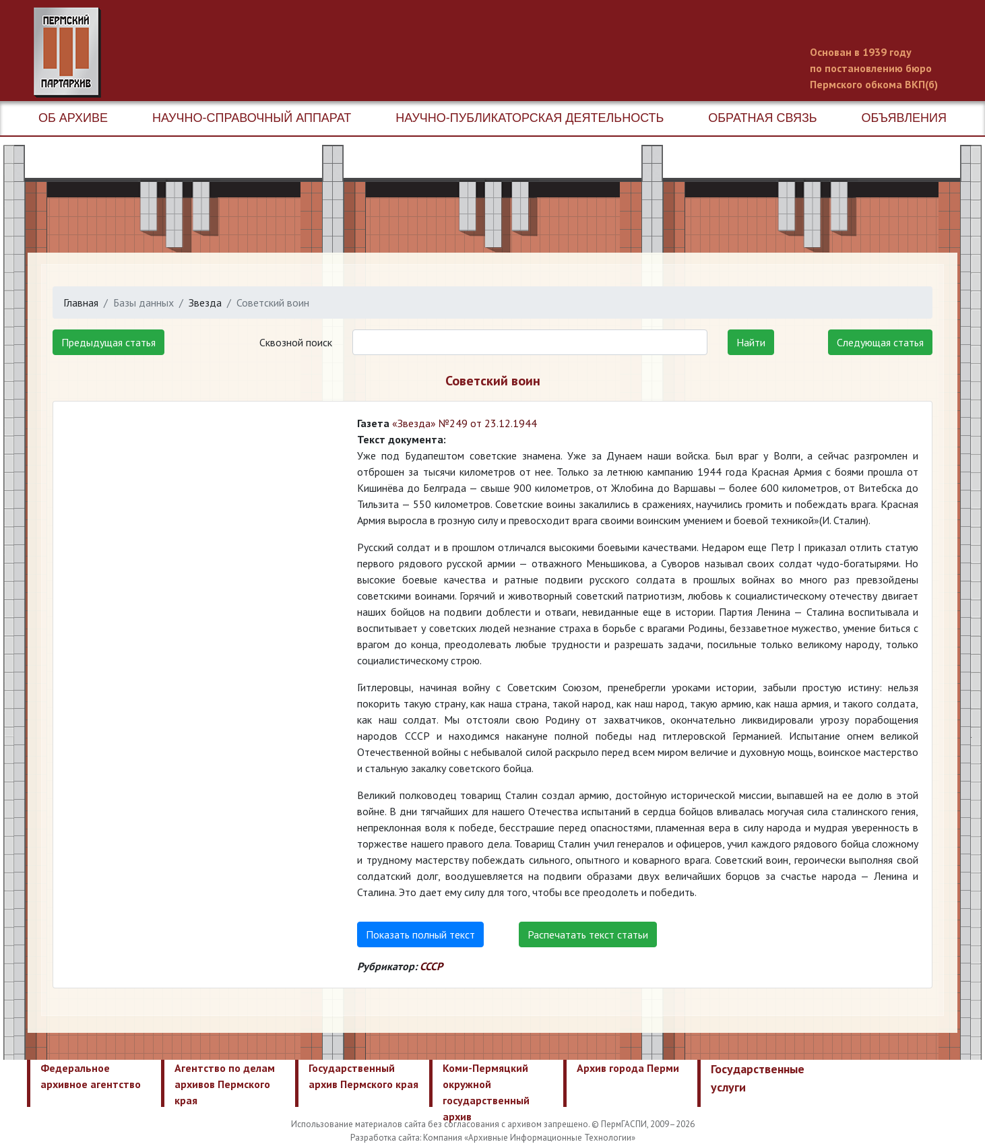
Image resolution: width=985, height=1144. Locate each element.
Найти (750, 342)
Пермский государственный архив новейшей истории (286, 52)
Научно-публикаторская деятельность (529, 118)
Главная (80, 302)
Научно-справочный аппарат (251, 118)
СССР (431, 966)
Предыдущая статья (108, 342)
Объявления (904, 118)
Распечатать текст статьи (588, 934)
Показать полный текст (420, 934)
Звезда (205, 302)
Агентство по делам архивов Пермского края (224, 1084)
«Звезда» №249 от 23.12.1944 (464, 423)
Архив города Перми (628, 1068)
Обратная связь (762, 118)
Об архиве (73, 118)
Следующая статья (880, 342)
